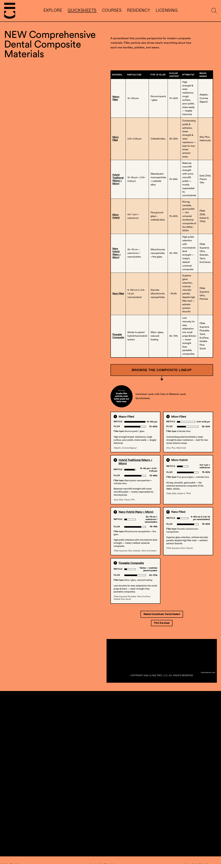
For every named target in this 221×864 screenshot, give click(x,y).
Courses (112, 11)
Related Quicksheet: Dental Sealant (161, 614)
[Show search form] (214, 10)
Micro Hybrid (115, 216)
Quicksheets (82, 11)
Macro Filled (115, 98)
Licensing (167, 11)
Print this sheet (162, 623)
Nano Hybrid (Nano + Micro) (136, 512)
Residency (138, 11)
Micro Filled (115, 138)
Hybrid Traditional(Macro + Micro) (117, 179)
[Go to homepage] (9, 11)
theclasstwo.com (208, 672)
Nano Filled (118, 293)
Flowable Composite (118, 336)
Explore (53, 11)
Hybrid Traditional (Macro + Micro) (135, 462)
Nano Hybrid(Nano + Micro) (116, 253)
